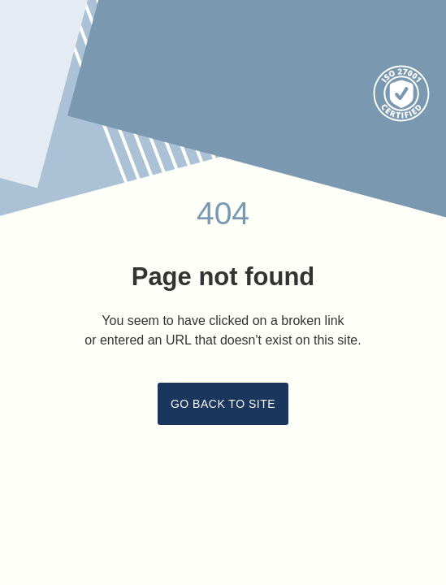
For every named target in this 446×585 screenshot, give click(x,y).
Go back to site (223, 403)
